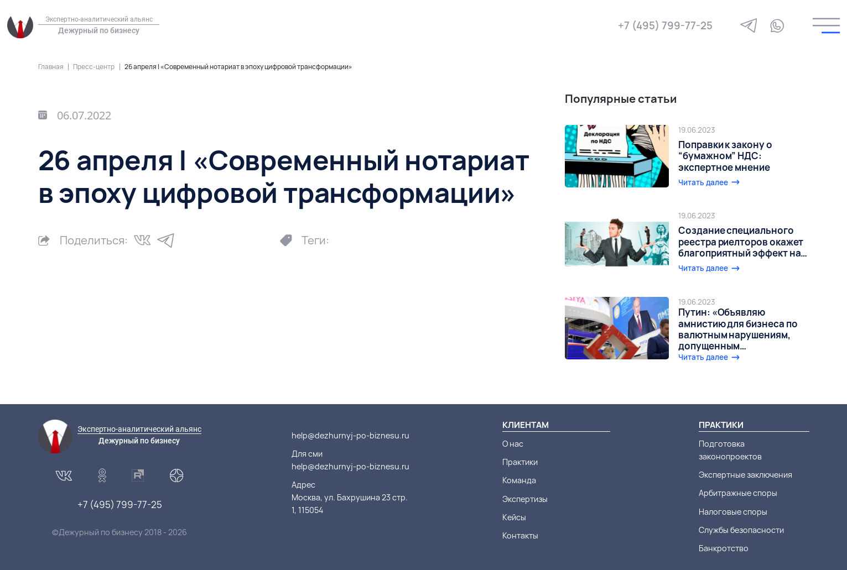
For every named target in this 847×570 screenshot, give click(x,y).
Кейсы (514, 517)
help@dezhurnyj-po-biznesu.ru (350, 435)
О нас (512, 443)
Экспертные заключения (745, 474)
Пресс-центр (94, 66)
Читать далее (703, 182)
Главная (51, 66)
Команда (519, 480)
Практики (520, 462)
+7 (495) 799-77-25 (665, 25)
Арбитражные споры (738, 493)
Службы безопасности (741, 530)
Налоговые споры (733, 511)
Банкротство (724, 548)
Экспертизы (525, 499)
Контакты (520, 535)
